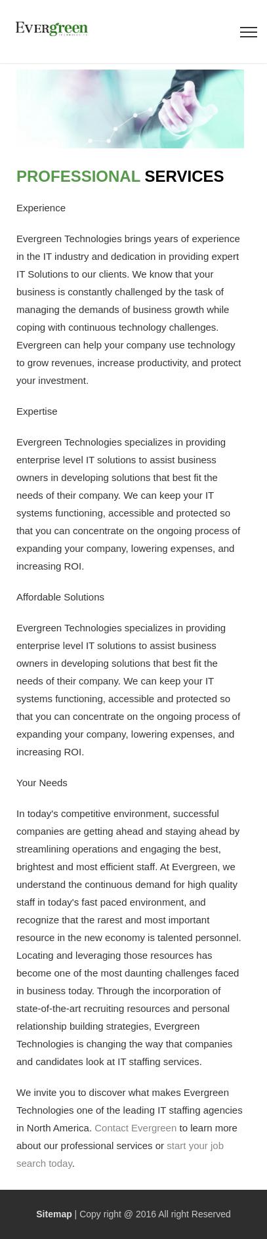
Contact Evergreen (135, 1127)
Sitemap (54, 1214)
